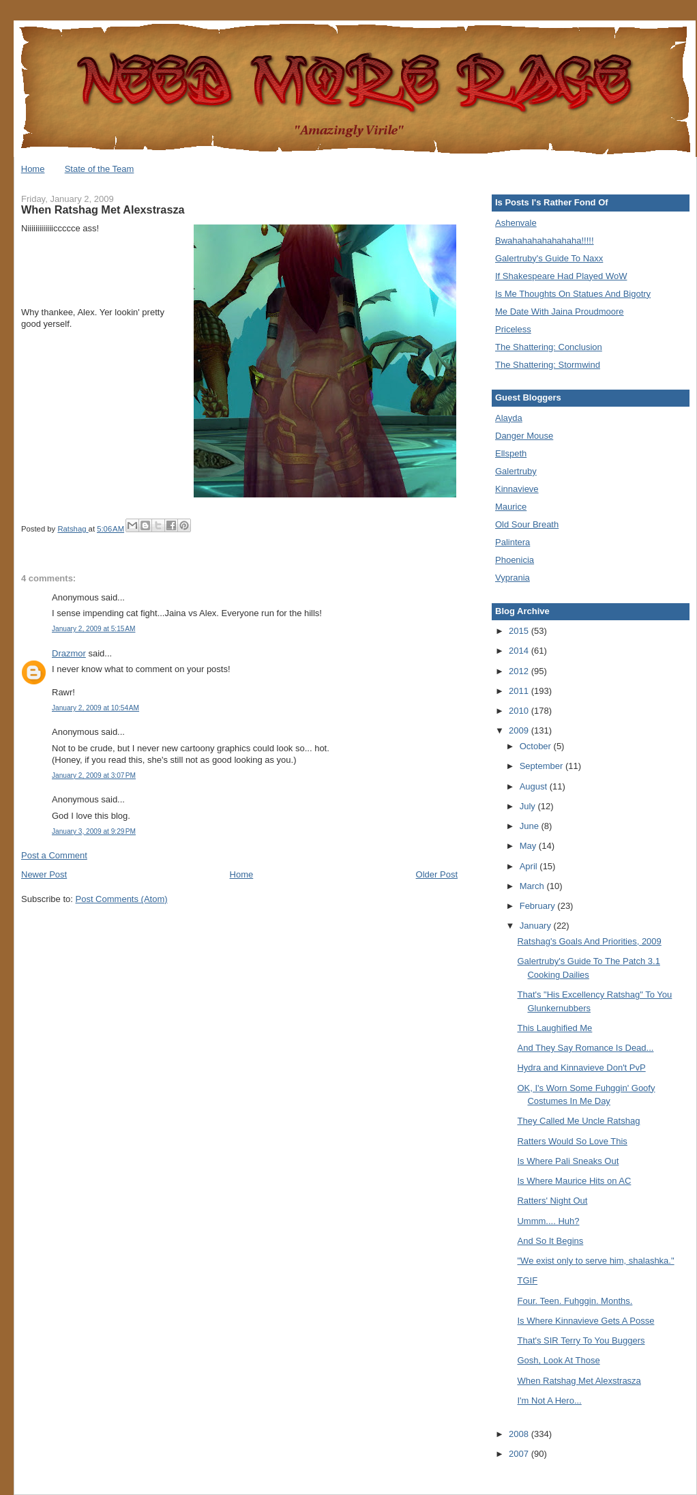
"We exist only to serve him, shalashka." (595, 1260)
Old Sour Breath (527, 524)
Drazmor (69, 653)
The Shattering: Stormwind (547, 365)
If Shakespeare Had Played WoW (561, 276)
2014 (520, 650)
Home (33, 169)
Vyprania (512, 577)
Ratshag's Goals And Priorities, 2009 (589, 941)
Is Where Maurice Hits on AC (574, 1181)
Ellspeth (511, 453)
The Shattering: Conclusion (548, 347)
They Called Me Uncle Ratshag (578, 1121)
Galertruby (516, 471)
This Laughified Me (554, 1028)
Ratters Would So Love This (572, 1141)
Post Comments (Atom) (122, 899)
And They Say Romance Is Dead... (585, 1048)
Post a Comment (54, 855)
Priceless (513, 329)
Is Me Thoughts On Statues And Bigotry (573, 294)
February (539, 906)
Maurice (511, 507)
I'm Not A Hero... (549, 1400)
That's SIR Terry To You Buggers (580, 1340)
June (531, 826)
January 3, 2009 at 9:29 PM (94, 831)
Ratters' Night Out (552, 1200)
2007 (520, 1454)
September (542, 766)
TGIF (527, 1280)
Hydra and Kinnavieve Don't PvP (581, 1067)
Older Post (437, 874)
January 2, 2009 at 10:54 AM (95, 708)
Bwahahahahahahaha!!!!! (544, 240)
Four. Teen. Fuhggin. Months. (574, 1301)
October (537, 746)
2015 (520, 631)
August (535, 786)
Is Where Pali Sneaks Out (568, 1161)
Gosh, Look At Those (558, 1360)
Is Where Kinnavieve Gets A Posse (585, 1321)
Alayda (508, 418)
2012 (520, 671)
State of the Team (99, 169)
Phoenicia (514, 560)
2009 (520, 730)
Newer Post (44, 874)
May (529, 846)
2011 (520, 691)
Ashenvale (516, 223)
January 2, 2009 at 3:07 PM (94, 775)
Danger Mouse (524, 436)
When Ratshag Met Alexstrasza (578, 1381)
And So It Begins (550, 1241)
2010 (520, 711)
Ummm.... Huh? (548, 1221)
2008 (520, 1434)
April (530, 866)
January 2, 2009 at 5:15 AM (93, 629)
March (533, 886)
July (529, 806)
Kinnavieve (517, 489)
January (537, 925)
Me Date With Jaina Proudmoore (559, 311)
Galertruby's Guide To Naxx (549, 258)
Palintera (512, 542)
